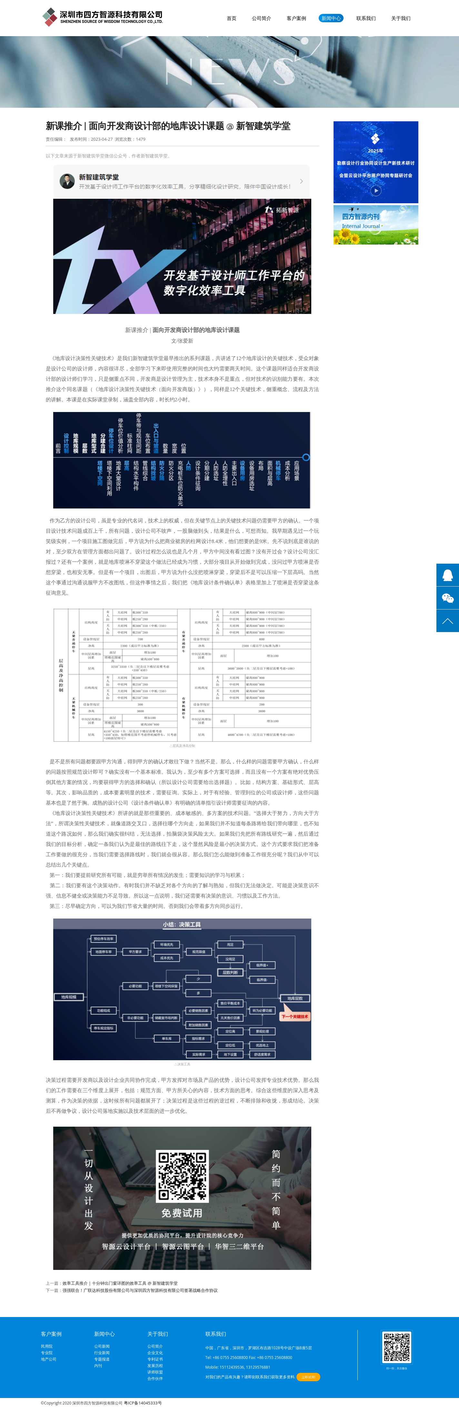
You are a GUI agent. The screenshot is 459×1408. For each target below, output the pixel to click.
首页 (231, 18)
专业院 (47, 1353)
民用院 (47, 1346)
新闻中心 (331, 18)
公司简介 (261, 18)
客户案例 (296, 18)
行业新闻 (102, 1353)
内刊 (98, 1365)
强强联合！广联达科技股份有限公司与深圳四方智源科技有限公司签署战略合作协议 (140, 1290)
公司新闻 (102, 1346)
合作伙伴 (155, 1378)
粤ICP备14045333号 (143, 1403)
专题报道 (102, 1359)
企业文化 (155, 1353)
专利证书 (155, 1359)
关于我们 (401, 18)
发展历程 (155, 1365)
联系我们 (366, 18)
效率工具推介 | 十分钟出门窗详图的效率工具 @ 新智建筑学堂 (120, 1283)
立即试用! (308, 1377)
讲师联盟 (155, 1372)
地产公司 (48, 1359)
